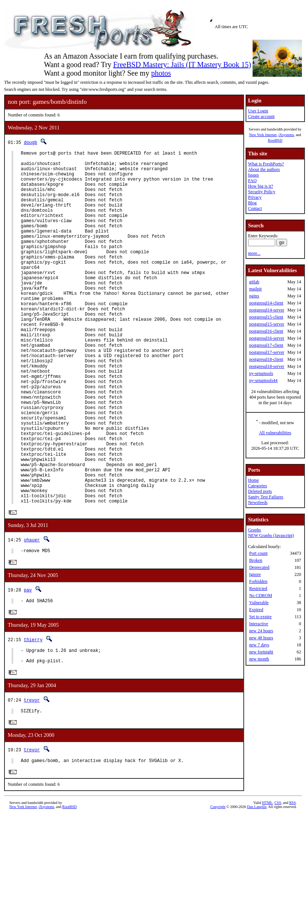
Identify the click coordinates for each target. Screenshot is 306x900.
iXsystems (286, 135)
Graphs (254, 530)
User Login (258, 110)
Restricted (258, 588)
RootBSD (275, 140)
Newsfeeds (258, 502)
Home (253, 480)
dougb (30, 142)
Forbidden (258, 581)
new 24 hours (261, 630)
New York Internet (262, 135)
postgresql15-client (266, 317)
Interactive (258, 623)
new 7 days (259, 644)
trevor (32, 782)
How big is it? (260, 186)
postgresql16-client (266, 331)
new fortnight (261, 652)
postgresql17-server (266, 352)
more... (254, 253)
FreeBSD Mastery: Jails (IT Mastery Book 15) (182, 64)
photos (161, 73)
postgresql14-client (266, 303)
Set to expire (260, 616)
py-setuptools (261, 373)
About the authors (264, 169)
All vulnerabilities (275, 432)
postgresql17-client (266, 345)
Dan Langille (256, 892)
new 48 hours (261, 637)
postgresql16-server (266, 338)
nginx (254, 296)
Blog (252, 202)
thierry (33, 718)
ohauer (32, 616)
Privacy (255, 197)
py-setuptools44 (263, 380)
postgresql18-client (266, 359)
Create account (261, 116)
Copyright (218, 892)
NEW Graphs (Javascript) (271, 535)
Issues (253, 175)
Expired (256, 609)
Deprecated (259, 567)
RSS (292, 888)
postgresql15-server (266, 324)
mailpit (255, 288)
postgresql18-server (266, 366)
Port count (258, 553)
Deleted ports (260, 491)
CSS (277, 888)
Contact (255, 208)
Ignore (255, 574)
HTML (267, 888)
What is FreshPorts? (266, 164)
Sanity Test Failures (265, 497)
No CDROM (260, 595)
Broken (255, 560)
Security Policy (262, 191)
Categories (257, 485)
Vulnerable (259, 602)
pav (28, 667)
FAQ (252, 180)
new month (259, 659)
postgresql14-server (266, 310)
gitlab (254, 281)
